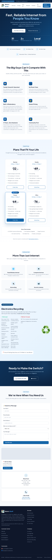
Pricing (18, 5)
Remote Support (4, 539)
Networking (29, 519)
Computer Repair (30, 517)
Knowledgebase (4, 537)
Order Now (15, 187)
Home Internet (30, 513)
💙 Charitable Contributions (7, 550)
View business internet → (34, 239)
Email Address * (6, 420)
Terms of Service (47, 557)
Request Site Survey (33, 30)
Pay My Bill (3, 533)
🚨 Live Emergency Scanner (7, 548)
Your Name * (6, 408)
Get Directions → (7, 468)
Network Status (4, 535)
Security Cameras (30, 521)
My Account (39, 5)
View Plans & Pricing (18, 30)
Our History (29, 531)
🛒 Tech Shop (30, 523)
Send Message (8, 442)
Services (13, 5)
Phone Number (6, 415)
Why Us (23, 5)
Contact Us (29, 541)
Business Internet (30, 515)
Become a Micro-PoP (31, 537)
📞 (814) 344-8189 (47, 1)
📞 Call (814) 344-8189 (21, 378)
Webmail (3, 531)
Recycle (28, 5)
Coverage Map (30, 533)
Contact (33, 5)
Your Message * (6, 431)
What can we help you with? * (9, 426)
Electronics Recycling (31, 539)
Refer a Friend (30, 535)
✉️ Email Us (33, 378)
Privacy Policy (39, 557)
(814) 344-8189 (26, 497)
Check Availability (46, 5)
